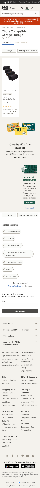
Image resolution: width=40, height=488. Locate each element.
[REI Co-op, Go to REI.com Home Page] (4, 8)
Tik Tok (12, 456)
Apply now (29, 202)
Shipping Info (26, 371)
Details (31, 296)
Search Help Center (9, 439)
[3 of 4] (12, 90)
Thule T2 (7, 269)
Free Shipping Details (29, 383)
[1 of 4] (5, 90)
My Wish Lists (7, 362)
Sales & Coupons (27, 380)
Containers (8, 238)
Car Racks (10, 27)
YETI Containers (10, 276)
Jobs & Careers (7, 415)
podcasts (33, 456)
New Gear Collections (10, 399)
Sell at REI (5, 421)
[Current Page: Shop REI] (5, 2)
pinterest (22, 456)
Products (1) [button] (8, 42)
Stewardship (26, 430)
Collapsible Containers (12, 262)
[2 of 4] (8, 90)
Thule (3, 27)
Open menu (36, 7)
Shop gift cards (20, 157)
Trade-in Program (8, 405)
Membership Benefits (10, 365)
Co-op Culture (7, 418)
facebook (17, 456)
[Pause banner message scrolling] (37, 19)
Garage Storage (20, 27)
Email (3, 301)
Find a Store (6, 443)
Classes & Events (27, 399)
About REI (25, 415)
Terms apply (29, 154)
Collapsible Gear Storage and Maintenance (15, 254)
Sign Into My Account (10, 356)
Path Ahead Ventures (29, 405)
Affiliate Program (8, 424)
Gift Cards (5, 383)
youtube (27, 456)
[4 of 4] (16, 90)
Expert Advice (21, 42)
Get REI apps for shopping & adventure (20, 462)
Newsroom (25, 424)
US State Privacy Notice (27, 486)
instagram (7, 456)
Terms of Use (9, 482)
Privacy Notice (10, 486)
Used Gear (6, 402)
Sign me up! (20, 311)
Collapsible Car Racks (12, 245)
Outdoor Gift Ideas (9, 380)
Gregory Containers (11, 231)
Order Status (26, 356)
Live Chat (5, 446)
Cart (31, 7)
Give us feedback (15, 286)
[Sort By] (27, 51)
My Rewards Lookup (10, 359)
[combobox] (20, 13)
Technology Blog (27, 427)
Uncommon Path (27, 402)
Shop (12, 8)
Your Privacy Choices (26, 482)
